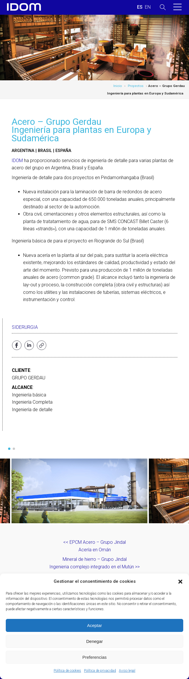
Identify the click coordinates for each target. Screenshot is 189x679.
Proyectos (135, 86)
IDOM (17, 160)
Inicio (117, 86)
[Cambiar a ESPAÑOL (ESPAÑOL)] (140, 7)
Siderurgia (25, 327)
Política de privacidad (100, 671)
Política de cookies (67, 671)
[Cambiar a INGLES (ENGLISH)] (148, 7)
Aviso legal (127, 671)
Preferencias (94, 657)
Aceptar (94, 625)
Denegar (94, 641)
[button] (180, 582)
